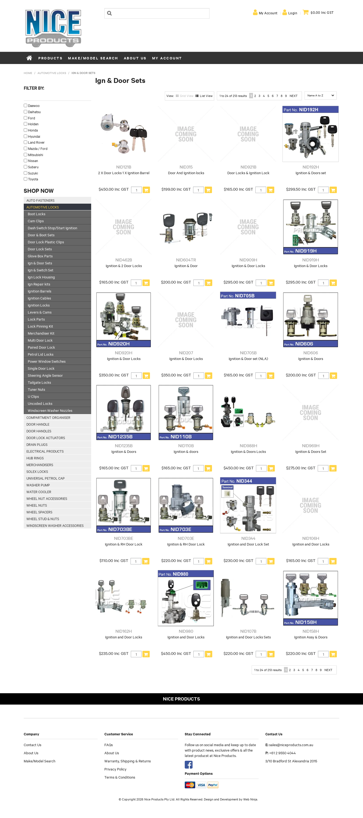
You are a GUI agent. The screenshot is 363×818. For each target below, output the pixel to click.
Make (28, 97)
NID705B (248, 352)
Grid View (186, 95)
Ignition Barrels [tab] (39, 290)
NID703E (186, 538)
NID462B (123, 259)
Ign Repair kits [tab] (39, 283)
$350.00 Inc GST (114, 375)
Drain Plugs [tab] (36, 444)
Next (293, 95)
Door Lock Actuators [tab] (45, 437)
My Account (268, 13)
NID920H (123, 352)
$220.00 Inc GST (176, 560)
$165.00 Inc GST (238, 189)
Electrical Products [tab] (45, 451)
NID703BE (123, 538)
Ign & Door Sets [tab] (40, 262)
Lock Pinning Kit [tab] (40, 326)
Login (292, 13)
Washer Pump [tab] (38, 484)
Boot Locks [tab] (36, 213)
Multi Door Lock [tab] (40, 340)
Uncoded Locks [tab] (40, 403)
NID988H (248, 445)
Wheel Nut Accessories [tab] (46, 498)
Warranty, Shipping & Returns (127, 760)
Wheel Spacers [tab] (39, 511)
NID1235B (124, 445)
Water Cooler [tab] (38, 491)
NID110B (186, 445)
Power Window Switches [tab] (47, 361)
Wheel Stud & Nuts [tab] (42, 518)
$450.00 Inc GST (114, 189)
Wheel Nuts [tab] (36, 505)
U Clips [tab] (33, 396)
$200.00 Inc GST (176, 282)
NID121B (123, 167)
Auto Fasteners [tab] (40, 200)
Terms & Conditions (119, 777)
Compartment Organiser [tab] (48, 417)
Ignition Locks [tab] (39, 304)
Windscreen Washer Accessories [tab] (55, 525)
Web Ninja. (250, 799)
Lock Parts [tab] (36, 319)
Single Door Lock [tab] (41, 368)
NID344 (248, 538)
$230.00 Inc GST (239, 560)
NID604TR (186, 259)
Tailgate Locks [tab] (39, 382)
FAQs (108, 744)
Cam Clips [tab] (36, 220)
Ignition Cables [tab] (39, 297)
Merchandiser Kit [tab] (41, 333)
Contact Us (32, 744)
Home (30, 58)
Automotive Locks (51, 73)
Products (50, 57)
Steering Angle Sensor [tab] (45, 375)
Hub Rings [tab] (35, 457)
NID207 (186, 352)
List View (206, 95)
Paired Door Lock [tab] (41, 347)
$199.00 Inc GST (176, 189)
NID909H (248, 259)
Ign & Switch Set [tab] (40, 269)
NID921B (248, 167)
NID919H (310, 259)
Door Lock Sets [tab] (40, 248)
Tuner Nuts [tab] (36, 389)
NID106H (310, 538)
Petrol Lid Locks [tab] (40, 354)
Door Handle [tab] (37, 424)
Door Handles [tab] (38, 430)
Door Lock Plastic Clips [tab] (46, 241)
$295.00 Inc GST (239, 282)
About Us (135, 57)
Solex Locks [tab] (37, 471)
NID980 (186, 631)
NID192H (311, 167)
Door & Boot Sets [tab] (41, 234)
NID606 (310, 352)
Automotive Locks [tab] (42, 206)
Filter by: (34, 87)
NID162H (123, 631)
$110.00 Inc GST (114, 560)
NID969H (311, 445)
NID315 (186, 167)
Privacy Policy (115, 768)
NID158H (311, 631)
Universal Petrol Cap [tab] (45, 478)
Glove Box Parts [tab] (40, 255)
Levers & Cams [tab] (40, 311)
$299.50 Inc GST (301, 189)
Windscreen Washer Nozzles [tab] (50, 410)
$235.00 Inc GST (114, 653)
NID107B (248, 631)
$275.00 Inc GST (301, 467)
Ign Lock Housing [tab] (41, 276)
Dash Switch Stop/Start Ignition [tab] (52, 227)
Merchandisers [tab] (39, 464)
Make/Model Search (93, 57)
